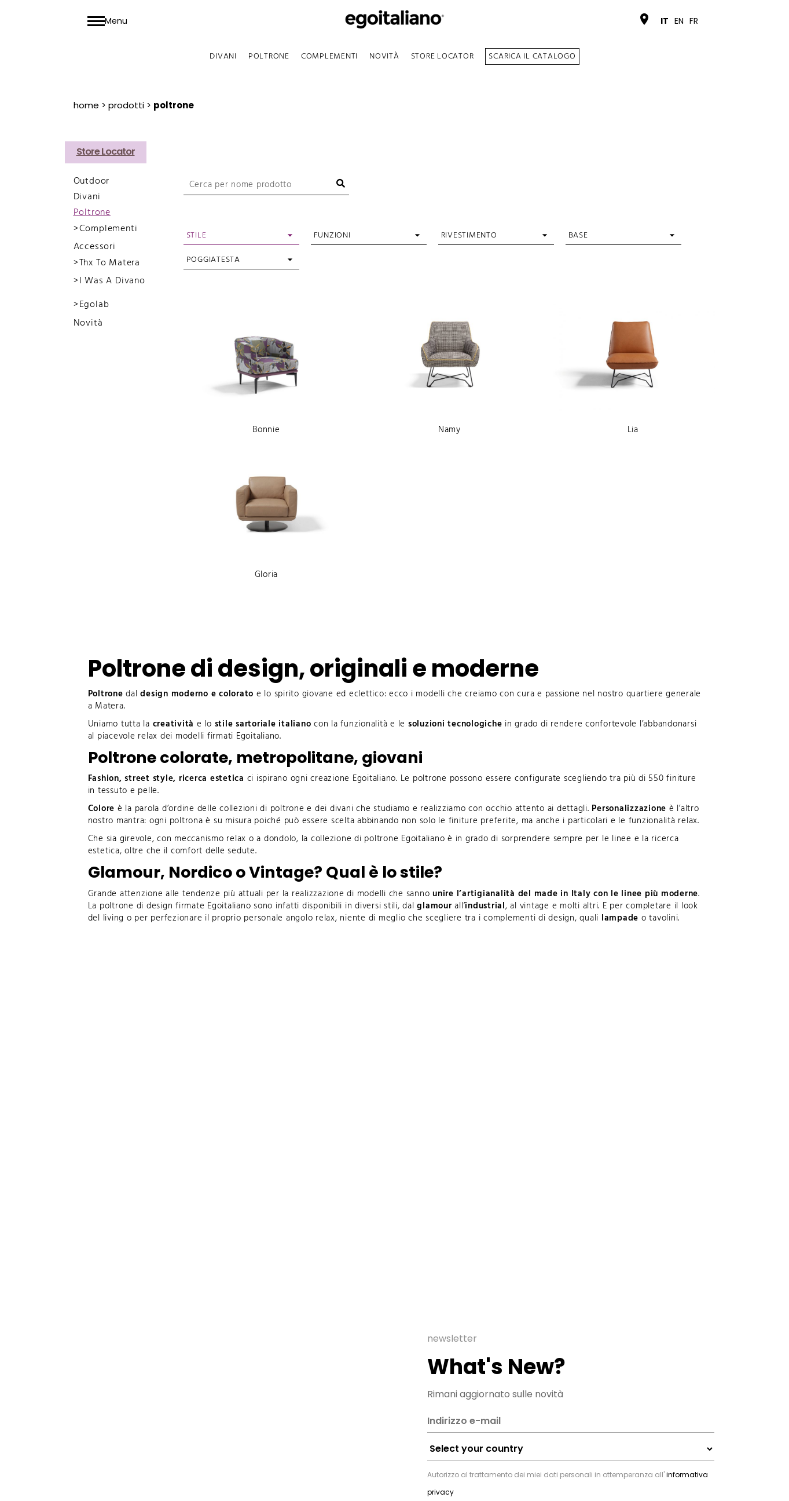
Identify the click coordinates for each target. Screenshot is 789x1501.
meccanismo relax (210, 839)
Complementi (329, 56)
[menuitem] (664, 21)
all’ (441, 906)
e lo (232, 724)
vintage (534, 906)
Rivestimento (469, 235)
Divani (223, 56)
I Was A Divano (112, 280)
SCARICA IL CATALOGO (532, 56)
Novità (384, 56)
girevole (136, 839)
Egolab (94, 304)
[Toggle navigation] (107, 20)
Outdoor (92, 181)
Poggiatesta (213, 259)
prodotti (126, 105)
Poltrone (268, 56)
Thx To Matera (109, 263)
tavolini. (664, 918)
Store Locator (442, 56)
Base (578, 235)
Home (86, 105)
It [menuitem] (664, 21)
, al (512, 906)
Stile (196, 235)
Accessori (95, 246)
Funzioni (332, 235)
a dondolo (276, 839)
